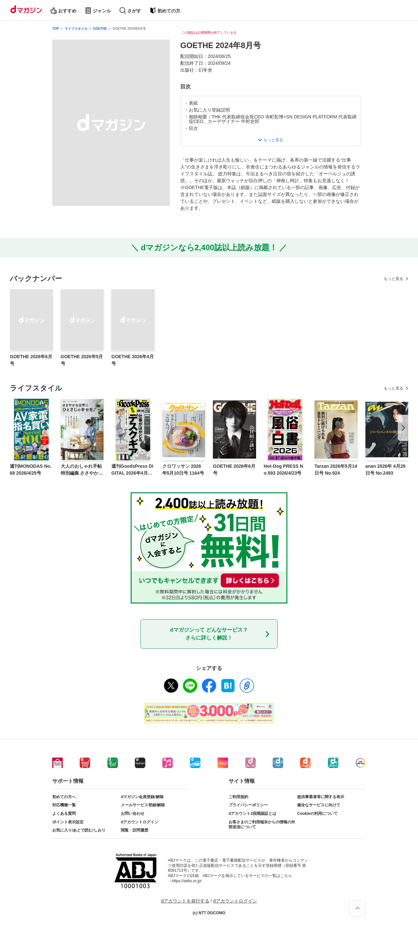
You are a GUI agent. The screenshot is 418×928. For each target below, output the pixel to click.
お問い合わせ (132, 813)
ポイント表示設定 (68, 822)
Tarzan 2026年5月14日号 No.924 (335, 470)
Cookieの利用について (317, 813)
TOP (55, 28)
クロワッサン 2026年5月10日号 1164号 (183, 470)
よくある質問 (64, 813)
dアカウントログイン (139, 822)
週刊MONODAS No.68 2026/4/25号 (31, 470)
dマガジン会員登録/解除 (142, 797)
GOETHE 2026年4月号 (132, 360)
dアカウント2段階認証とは (252, 813)
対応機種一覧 (64, 805)
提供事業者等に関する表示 (320, 797)
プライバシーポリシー (248, 805)
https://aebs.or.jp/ (186, 881)
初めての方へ (64, 797)
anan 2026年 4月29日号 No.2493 (385, 470)
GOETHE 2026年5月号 (82, 360)
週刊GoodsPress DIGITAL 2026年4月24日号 (132, 470)
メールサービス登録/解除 (143, 805)
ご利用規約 (238, 797)
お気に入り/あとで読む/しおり (78, 830)
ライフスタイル (76, 28)
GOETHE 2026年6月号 (31, 360)
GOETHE (100, 28)
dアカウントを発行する (185, 900)
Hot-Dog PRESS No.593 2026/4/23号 (283, 470)
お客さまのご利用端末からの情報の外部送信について (262, 825)
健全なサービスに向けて (318, 805)
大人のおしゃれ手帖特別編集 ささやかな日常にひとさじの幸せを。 (82, 470)
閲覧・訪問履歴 (134, 830)
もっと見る (393, 278)
